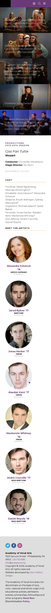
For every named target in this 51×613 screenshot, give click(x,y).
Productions (14, 143)
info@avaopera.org (15, 562)
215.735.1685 (19, 559)
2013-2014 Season (17, 145)
